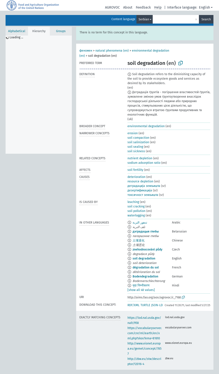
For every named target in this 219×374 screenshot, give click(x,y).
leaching (133, 202)
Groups (61, 31)
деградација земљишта (143, 186)
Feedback (143, 7)
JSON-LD (157, 305)
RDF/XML (133, 305)
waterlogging (136, 215)
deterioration (136, 177)
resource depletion (140, 181)
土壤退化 (139, 240)
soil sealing (135, 147)
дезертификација (139, 190)
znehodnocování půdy (147, 249)
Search (206, 19)
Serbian (144, 19)
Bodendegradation (145, 276)
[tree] (39, 95)
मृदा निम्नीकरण (141, 285)
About (127, 7)
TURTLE (145, 305)
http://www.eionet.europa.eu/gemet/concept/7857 (144, 349)
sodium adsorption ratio (143, 163)
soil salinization (138, 142)
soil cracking (136, 206)
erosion (132, 133)
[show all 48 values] (141, 290)
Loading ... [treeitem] (16, 37)
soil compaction (138, 138)
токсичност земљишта (142, 195)
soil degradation (144, 258)
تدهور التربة (140, 222)
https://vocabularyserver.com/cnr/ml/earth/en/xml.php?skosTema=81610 (144, 333)
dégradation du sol (146, 267)
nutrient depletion (139, 158)
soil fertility (135, 170)
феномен (85, 50)
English (204, 7)
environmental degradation (146, 126)
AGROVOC (112, 7)
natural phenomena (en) (112, 50)
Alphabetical (16, 31)
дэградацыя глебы (146, 231)
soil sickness (136, 151)
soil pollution (136, 211)
